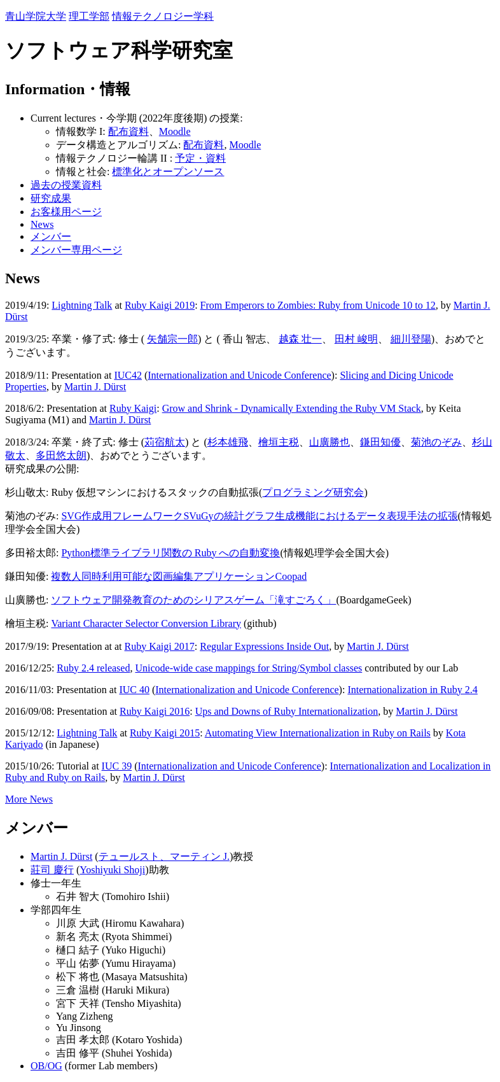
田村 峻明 (356, 339)
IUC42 (128, 375)
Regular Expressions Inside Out (264, 646)
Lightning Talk (82, 305)
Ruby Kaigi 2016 (155, 711)
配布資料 (128, 131)
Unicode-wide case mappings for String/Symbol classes (248, 668)
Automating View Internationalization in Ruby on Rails (318, 732)
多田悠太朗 (61, 455)
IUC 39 (117, 766)
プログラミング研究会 (313, 492)
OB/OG (46, 1065)
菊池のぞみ (436, 442)
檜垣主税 (278, 442)
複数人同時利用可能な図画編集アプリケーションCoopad (179, 576)
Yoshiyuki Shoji (112, 869)
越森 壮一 (300, 339)
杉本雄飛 (227, 442)
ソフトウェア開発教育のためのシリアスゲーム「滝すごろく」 (193, 599)
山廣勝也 (329, 442)
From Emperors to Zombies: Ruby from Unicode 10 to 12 (318, 305)
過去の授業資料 (66, 184)
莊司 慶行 (52, 869)
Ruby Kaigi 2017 (160, 646)
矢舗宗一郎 (172, 339)
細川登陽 (411, 339)
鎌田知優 (380, 442)
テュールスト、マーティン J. (164, 856)
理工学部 (89, 16)
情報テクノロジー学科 (163, 16)
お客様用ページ (66, 211)
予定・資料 (200, 158)
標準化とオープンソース (168, 171)
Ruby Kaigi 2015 (165, 732)
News (42, 224)
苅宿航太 (164, 442)
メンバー (51, 236)
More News (29, 799)
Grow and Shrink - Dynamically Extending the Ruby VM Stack (291, 408)
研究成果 (51, 198)
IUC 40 (134, 689)
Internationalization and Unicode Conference (239, 375)
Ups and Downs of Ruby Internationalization (286, 711)
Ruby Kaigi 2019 (160, 305)
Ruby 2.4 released (93, 668)
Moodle (175, 131)
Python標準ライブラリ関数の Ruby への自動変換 (170, 552)
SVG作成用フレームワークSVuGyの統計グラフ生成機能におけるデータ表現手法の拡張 (259, 515)
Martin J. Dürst (95, 386)
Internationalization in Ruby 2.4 (412, 689)
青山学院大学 (35, 16)
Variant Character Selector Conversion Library (146, 623)
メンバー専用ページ (76, 249)
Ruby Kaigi (132, 408)
